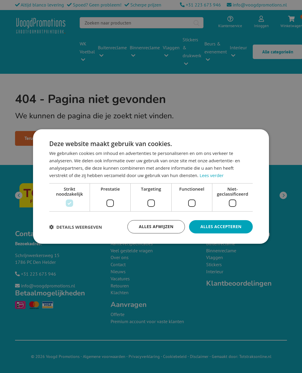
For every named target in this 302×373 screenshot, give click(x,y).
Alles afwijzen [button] (156, 226)
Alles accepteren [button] (221, 226)
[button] (75, 227)
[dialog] (151, 186)
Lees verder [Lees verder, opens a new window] (212, 175)
